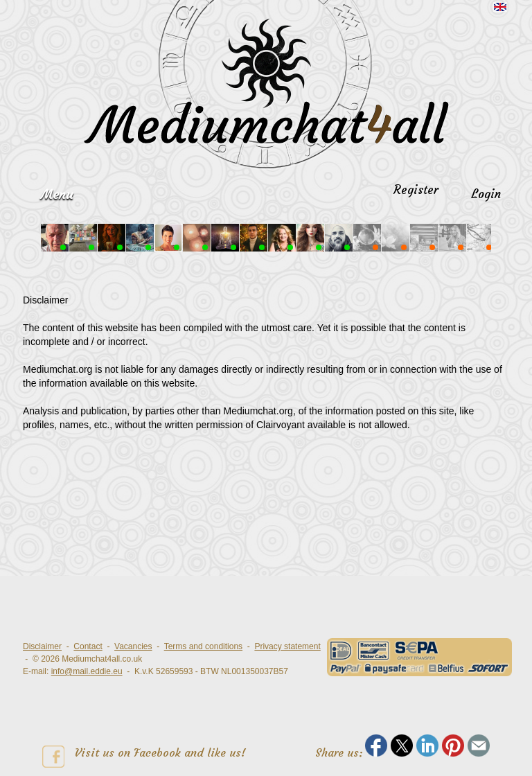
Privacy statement (287, 646)
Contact (87, 646)
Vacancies (133, 646)
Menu (57, 194)
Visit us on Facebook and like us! (144, 757)
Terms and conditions (203, 646)
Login (486, 194)
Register (415, 189)
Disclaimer (42, 646)
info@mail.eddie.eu (87, 671)
